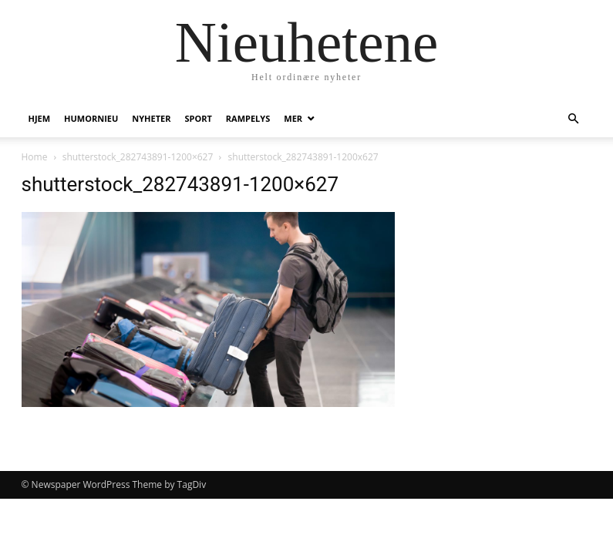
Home (35, 156)
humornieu (91, 118)
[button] (573, 119)
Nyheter (151, 118)
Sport (197, 118)
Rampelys (248, 118)
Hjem (40, 118)
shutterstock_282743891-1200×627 (138, 156)
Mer (293, 118)
